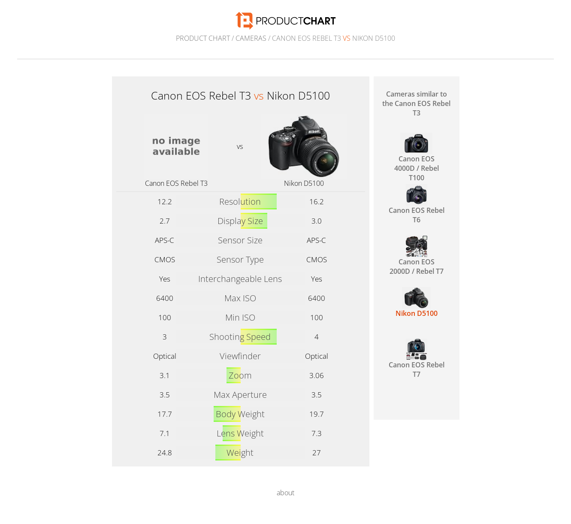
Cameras (251, 38)
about (285, 492)
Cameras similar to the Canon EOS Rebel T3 (416, 103)
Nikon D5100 (304, 183)
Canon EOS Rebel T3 (176, 183)
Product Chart (203, 38)
